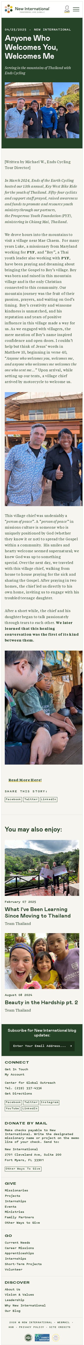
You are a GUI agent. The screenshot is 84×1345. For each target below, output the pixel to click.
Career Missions (19, 1248)
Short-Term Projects (23, 1264)
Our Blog (12, 1311)
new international (52, 29)
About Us (12, 1289)
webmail (63, 1322)
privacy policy (31, 1327)
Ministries (14, 1212)
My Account (14, 1074)
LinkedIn (48, 799)
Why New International (25, 1305)
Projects (12, 1196)
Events (10, 1207)
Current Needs (17, 1242)
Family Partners (19, 1217)
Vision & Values (19, 1294)
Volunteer (13, 1269)
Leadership (14, 1300)
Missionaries (16, 1190)
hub (11, 1327)
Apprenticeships (19, 1253)
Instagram (49, 1102)
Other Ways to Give (22, 1223)
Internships (15, 1201)
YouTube (12, 1108)
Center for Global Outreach (30, 1083)
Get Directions (18, 1093)
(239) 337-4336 (28, 1088)
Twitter (31, 799)
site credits (60, 1327)
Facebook (13, 799)
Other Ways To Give (23, 1169)
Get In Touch (16, 1069)
